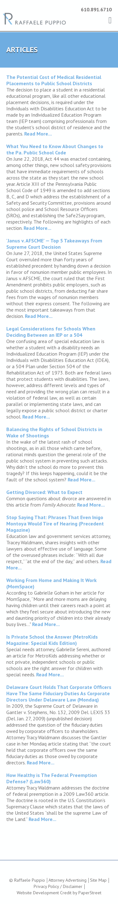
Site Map (98, 880)
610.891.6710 (96, 9)
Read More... (38, 133)
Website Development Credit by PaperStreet (59, 893)
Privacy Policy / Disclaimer (58, 886)
